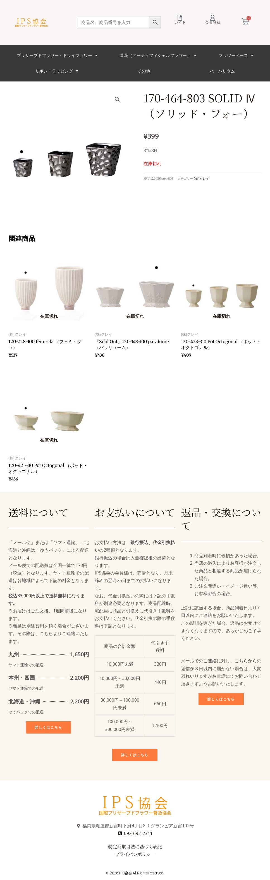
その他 (144, 71)
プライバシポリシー (135, 854)
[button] (117, 99)
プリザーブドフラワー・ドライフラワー (57, 55)
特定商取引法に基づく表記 (135, 846)
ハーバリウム (222, 71)
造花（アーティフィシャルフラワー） (158, 55)
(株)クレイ (201, 179)
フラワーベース (236, 55)
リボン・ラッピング (56, 71)
